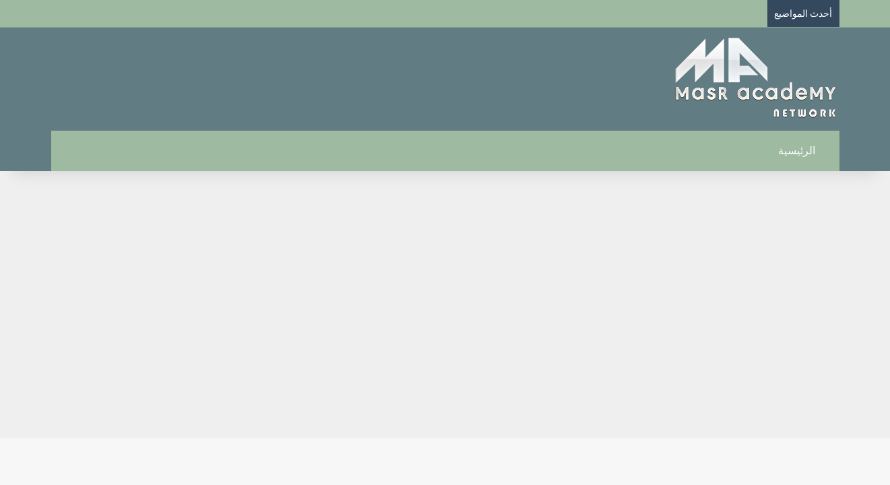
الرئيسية (804, 150)
